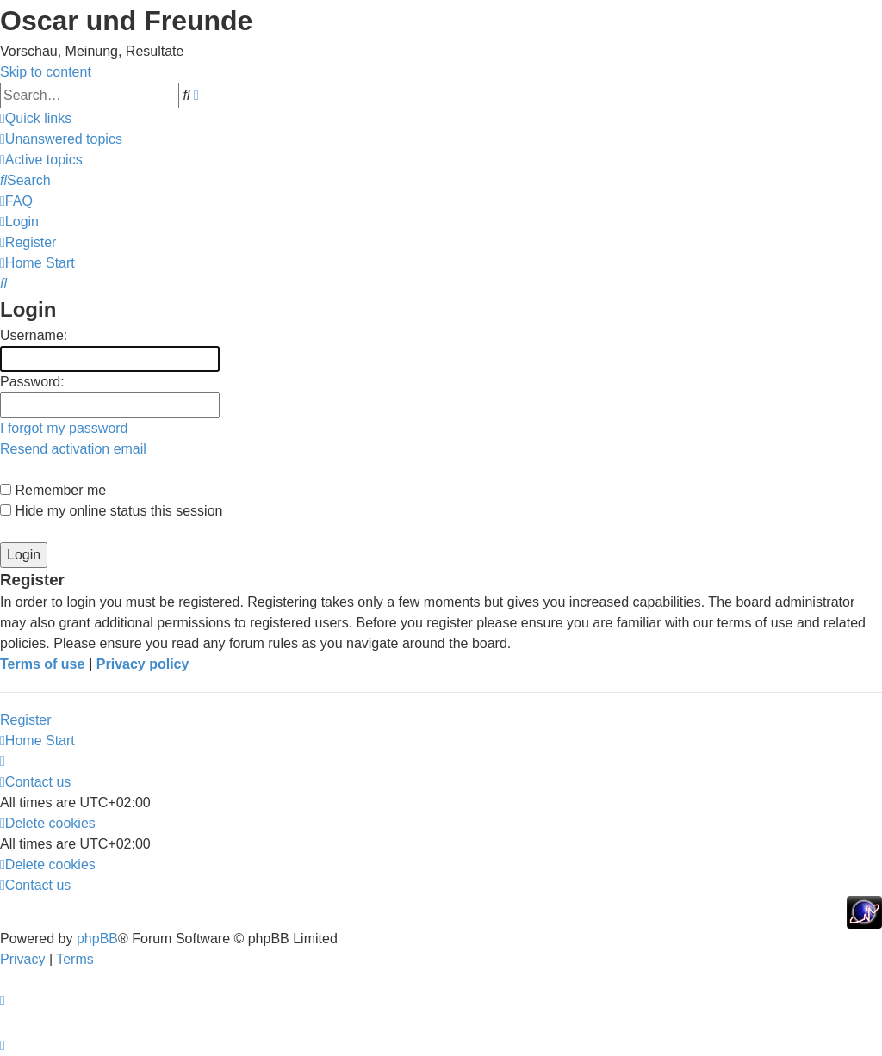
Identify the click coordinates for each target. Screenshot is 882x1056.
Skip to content (45, 72)
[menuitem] (61, 139)
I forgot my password (64, 428)
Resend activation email (73, 449)
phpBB (97, 938)
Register (26, 720)
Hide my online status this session (111, 510)
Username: (33, 335)
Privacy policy (142, 664)
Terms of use (42, 664)
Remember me (53, 490)
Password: (32, 381)
